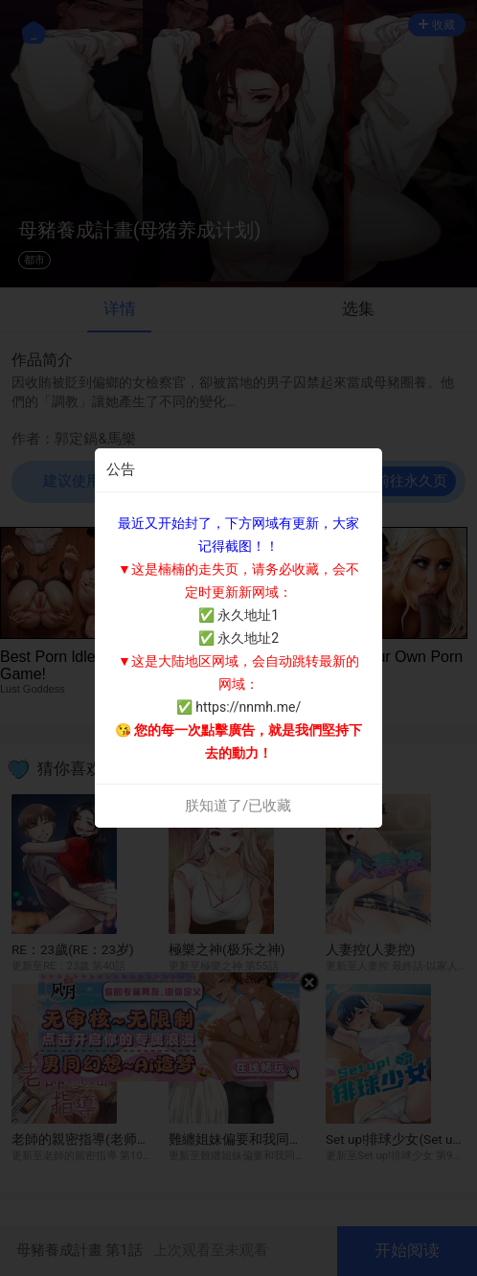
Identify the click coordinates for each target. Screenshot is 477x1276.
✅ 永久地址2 (238, 638)
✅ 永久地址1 (238, 615)
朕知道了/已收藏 (238, 805)
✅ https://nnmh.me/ (238, 707)
